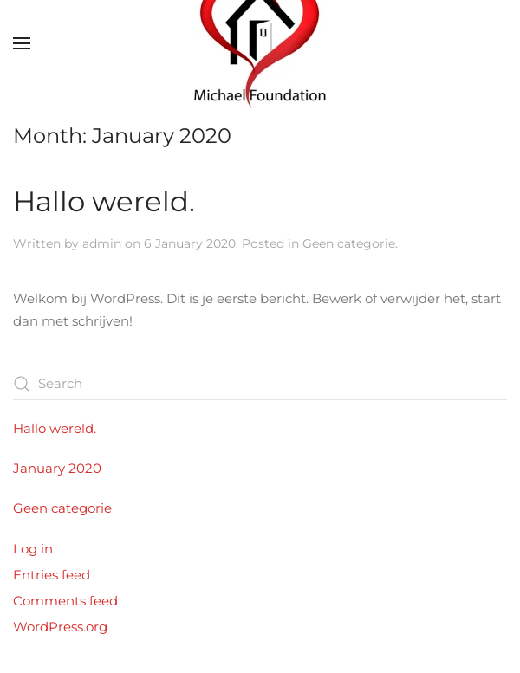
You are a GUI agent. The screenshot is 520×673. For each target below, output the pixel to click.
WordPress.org (60, 626)
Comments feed (65, 600)
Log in (33, 548)
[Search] (260, 383)
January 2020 (57, 468)
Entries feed (51, 574)
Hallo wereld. (104, 201)
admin (101, 243)
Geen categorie (348, 243)
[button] (21, 43)
